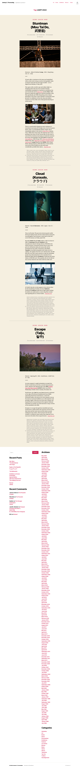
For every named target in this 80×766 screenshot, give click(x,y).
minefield (28, 432)
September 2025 (46, 467)
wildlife (28, 439)
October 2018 (45, 603)
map (36, 431)
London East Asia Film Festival (35, 430)
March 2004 (45, 673)
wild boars (47, 438)
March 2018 (45, 614)
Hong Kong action (37, 152)
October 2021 (45, 549)
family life (40, 151)
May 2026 (44, 453)
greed (37, 302)
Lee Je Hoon (50, 428)
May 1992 (44, 706)
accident (31, 150)
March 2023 (45, 519)
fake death (50, 424)
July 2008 (44, 663)
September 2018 (46, 605)
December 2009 (46, 659)
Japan (28, 303)
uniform (32, 438)
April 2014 (44, 647)
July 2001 (44, 680)
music (43, 432)
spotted (52, 436)
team (46, 158)
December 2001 (46, 679)
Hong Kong (31, 152)
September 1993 (46, 699)
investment (51, 302)
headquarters (36, 426)
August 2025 (45, 469)
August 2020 (45, 574)
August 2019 (45, 593)
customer (42, 298)
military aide (43, 431)
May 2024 (44, 495)
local (50, 305)
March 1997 (45, 693)
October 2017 (45, 621)
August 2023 (45, 511)
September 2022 (46, 530)
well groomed (41, 438)
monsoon (32, 432)
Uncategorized (45, 755)
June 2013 (44, 651)
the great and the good (43, 437)
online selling (32, 309)
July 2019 (44, 595)
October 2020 (45, 570)
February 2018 (45, 616)
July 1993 (44, 703)
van (46, 313)
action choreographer (40, 150)
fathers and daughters (47, 151)
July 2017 (44, 624)
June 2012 (44, 652)
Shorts (43, 748)
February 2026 (45, 458)
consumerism (29, 298)
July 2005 (44, 670)
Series (43, 746)
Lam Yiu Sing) (38, 154)
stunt (35, 158)
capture (28, 297)
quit (44, 311)
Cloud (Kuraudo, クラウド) (40, 176)
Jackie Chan (31, 154)
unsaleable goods (42, 313)
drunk (30, 422)
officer (37, 433)
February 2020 (45, 584)
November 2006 (46, 666)
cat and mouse (39, 419)
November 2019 (46, 588)
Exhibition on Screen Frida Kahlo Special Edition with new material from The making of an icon (15, 475)
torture (52, 312)
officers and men (41, 433)
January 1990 (45, 713)
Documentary (45, 736)
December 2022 (46, 525)
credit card (38, 298)
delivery (28, 300)
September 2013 (46, 649)
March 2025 (45, 478)
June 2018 (44, 609)
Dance (43, 734)
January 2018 (45, 617)
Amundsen (35, 417)
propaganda (37, 435)
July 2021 (44, 554)
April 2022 (44, 539)
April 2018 (44, 612)
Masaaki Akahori (47, 307)
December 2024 (46, 483)
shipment (43, 312)
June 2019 (44, 596)
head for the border (30, 426)
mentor (37, 308)
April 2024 (44, 497)
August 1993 (45, 701)
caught (43, 419)
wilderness (51, 438)
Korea (48, 427)
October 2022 (45, 528)
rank (46, 435)
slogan (40, 436)
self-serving (33, 436)
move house (46, 308)
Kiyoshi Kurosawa (32, 303)
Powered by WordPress (29, 763)
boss (53, 296)
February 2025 (45, 479)
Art (53, 2)
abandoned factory (33, 296)
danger (33, 151)
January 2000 (45, 687)
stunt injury (39, 158)
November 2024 (46, 485)
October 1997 (45, 691)
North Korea (33, 433)
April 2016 (44, 644)
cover (49, 420)
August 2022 (45, 532)
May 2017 (44, 628)
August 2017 (45, 623)
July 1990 (44, 712)
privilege (33, 435)
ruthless (50, 311)
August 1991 (45, 708)
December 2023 (46, 504)
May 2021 (44, 558)
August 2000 (45, 684)
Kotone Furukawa (39, 303)
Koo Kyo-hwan (44, 427)
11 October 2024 (41, 34)
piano (30, 435)
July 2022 (44, 533)
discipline (46, 300)
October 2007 (45, 665)
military (39, 431)
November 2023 (46, 505)
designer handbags (40, 300)
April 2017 (44, 630)
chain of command (48, 419)
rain (41, 435)
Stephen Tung (31, 158)
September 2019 (46, 591)
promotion (34, 311)
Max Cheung (51, 155)
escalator (36, 151)
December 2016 (46, 633)
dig (44, 421)
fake (35, 302)
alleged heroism (30, 417)
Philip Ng (33, 157)
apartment (46, 296)
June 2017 (44, 626)
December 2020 (46, 567)
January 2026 (45, 460)
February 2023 (45, 521)
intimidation (34, 427)
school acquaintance (30, 312)
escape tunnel (32, 424)
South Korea (44, 436)
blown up (49, 417)
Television (44, 750)
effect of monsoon (39, 422)
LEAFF (43, 154)
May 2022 (44, 537)
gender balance (48, 425)
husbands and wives (49, 152)
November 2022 (46, 526)
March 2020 (45, 582)
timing (28, 160)
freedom (28, 425)
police (31, 311)
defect (28, 421)
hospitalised (43, 152)
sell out (36, 312)
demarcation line (36, 421)
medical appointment (31, 156)
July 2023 (44, 512)
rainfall (43, 435)
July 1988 (44, 720)
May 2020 (44, 579)
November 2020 (46, 568)
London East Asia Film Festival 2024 (40, 155)
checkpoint (29, 420)
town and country (30, 313)
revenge (47, 311)
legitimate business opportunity (38, 305)
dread (50, 300)
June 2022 (44, 535)
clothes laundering (41, 297)
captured (34, 419)
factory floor (31, 302)
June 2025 (44, 472)
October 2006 (45, 668)
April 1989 (44, 717)
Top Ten (44, 751)
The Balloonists (13, 469)
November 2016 (46, 635)
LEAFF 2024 (47, 154)
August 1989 (45, 715)
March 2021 (45, 561)
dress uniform (50, 421)
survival (34, 437)
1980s (28, 150)
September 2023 (46, 509)
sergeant (37, 436)
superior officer (29, 437)
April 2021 (44, 560)
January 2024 (45, 502)
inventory (47, 302)
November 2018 (46, 602)
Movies (66, 2)
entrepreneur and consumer (44, 301)
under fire (28, 438)
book (31, 419)
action (34, 150)
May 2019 (44, 598)
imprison (29, 427)
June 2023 (44, 514)
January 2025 (45, 481)
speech (48, 436)
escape (48, 422)
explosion (41, 424)
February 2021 (45, 563)
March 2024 (45, 498)
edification (34, 422)
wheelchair (39, 160)
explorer (37, 424)
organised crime (38, 309)
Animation (44, 729)
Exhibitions (61, 2)
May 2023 (44, 516)
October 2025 (45, 465)
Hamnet (15, 512)
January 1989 (45, 719)
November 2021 (46, 547)
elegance (45, 422)
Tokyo (49, 312)
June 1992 (44, 705)
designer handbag (33, 300)
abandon (28, 296)
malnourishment (32, 431)
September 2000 (46, 682)
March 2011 (44, 658)
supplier (46, 312)
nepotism (28, 433)
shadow (39, 312)
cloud (46, 297)
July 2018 (44, 607)
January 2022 (45, 544)
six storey (48, 157)
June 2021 (44, 556)
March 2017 (45, 631)
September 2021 (46, 551)
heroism (48, 426)
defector (31, 421)
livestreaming (46, 305)
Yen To (42, 160)
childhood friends (34, 420)
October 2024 (45, 486)
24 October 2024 (41, 339)
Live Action (40, 19)
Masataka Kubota (32, 308)
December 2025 (46, 462)
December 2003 (46, 677)
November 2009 (46, 661)
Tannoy (37, 437)
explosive (45, 424)
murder (50, 308)
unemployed (36, 313)
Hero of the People (43, 426)
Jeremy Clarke (32, 34)
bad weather (42, 417)
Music (71, 2)
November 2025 (46, 464)
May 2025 (44, 474)
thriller (49, 437)
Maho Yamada (29, 307)
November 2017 (46, 619)
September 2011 (46, 656)
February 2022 (45, 542)
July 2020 (44, 575)
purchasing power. (40, 311)
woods (52, 313)
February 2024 (45, 500)
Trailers (44, 753)
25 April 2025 (41, 184)
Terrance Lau (50, 158)
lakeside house (46, 303)
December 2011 (46, 654)
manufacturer (40, 307)
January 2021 (45, 565)
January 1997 (45, 694)
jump (35, 154)
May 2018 (44, 610)
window (49, 313)
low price (51, 306)
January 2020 (45, 586)
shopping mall (43, 157)
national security (48, 432)
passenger (47, 433)
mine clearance (48, 431)
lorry (48, 155)
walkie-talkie (34, 160)
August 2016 (45, 640)
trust (30, 160)
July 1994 (44, 698)
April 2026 (44, 455)
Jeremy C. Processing (8, 2)
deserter (41, 421)
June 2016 (44, 642)
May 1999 (44, 689)
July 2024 (44, 491)
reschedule (49, 435)
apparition (50, 296)
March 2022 (45, 540)
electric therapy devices (34, 301)
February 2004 (45, 675)
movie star (45, 156)
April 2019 (44, 600)
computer (49, 297)
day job (52, 298)
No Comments (50, 34)
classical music (41, 420)
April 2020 (44, 581)
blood (46, 417)
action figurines (41, 296)
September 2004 (46, 672)
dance (51, 420)
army (38, 417)
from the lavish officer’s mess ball (36, 425)
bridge (45, 150)
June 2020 (44, 577)
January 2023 (45, 523)
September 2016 (46, 638)
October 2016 (45, 637)
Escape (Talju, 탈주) (40, 331)
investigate (39, 427)
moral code (41, 308)
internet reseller (42, 302)
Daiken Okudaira (48, 298)
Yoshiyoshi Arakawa (30, 314)
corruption (34, 298)
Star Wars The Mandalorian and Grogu (13, 460)
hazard (52, 425)
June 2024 (44, 493)
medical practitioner (38, 156)
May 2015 (44, 645)
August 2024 (45, 490)
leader (50, 303)
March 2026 (45, 457)
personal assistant (45, 309)
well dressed (36, 438)
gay (43, 425)
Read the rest (47, 147)
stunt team (43, 158)
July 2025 (44, 471)
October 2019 (45, 589)
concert (45, 420)
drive (28, 422)
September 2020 (46, 572)
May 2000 (44, 686)
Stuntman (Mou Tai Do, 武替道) (40, 27)
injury (28, 154)
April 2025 (44, 476)
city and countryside (34, 297)
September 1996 (46, 696)
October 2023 (45, 507)
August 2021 (45, 553)
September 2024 (46, 488)
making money (35, 307)
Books (57, 2)
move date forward (38, 432)
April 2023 (44, 518)
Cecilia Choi (49, 150)
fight (52, 151)
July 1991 (44, 710)
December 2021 (46, 546)
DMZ (46, 421)
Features (35, 19)
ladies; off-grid (37, 428)
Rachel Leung (37, 157)
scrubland (28, 436)
